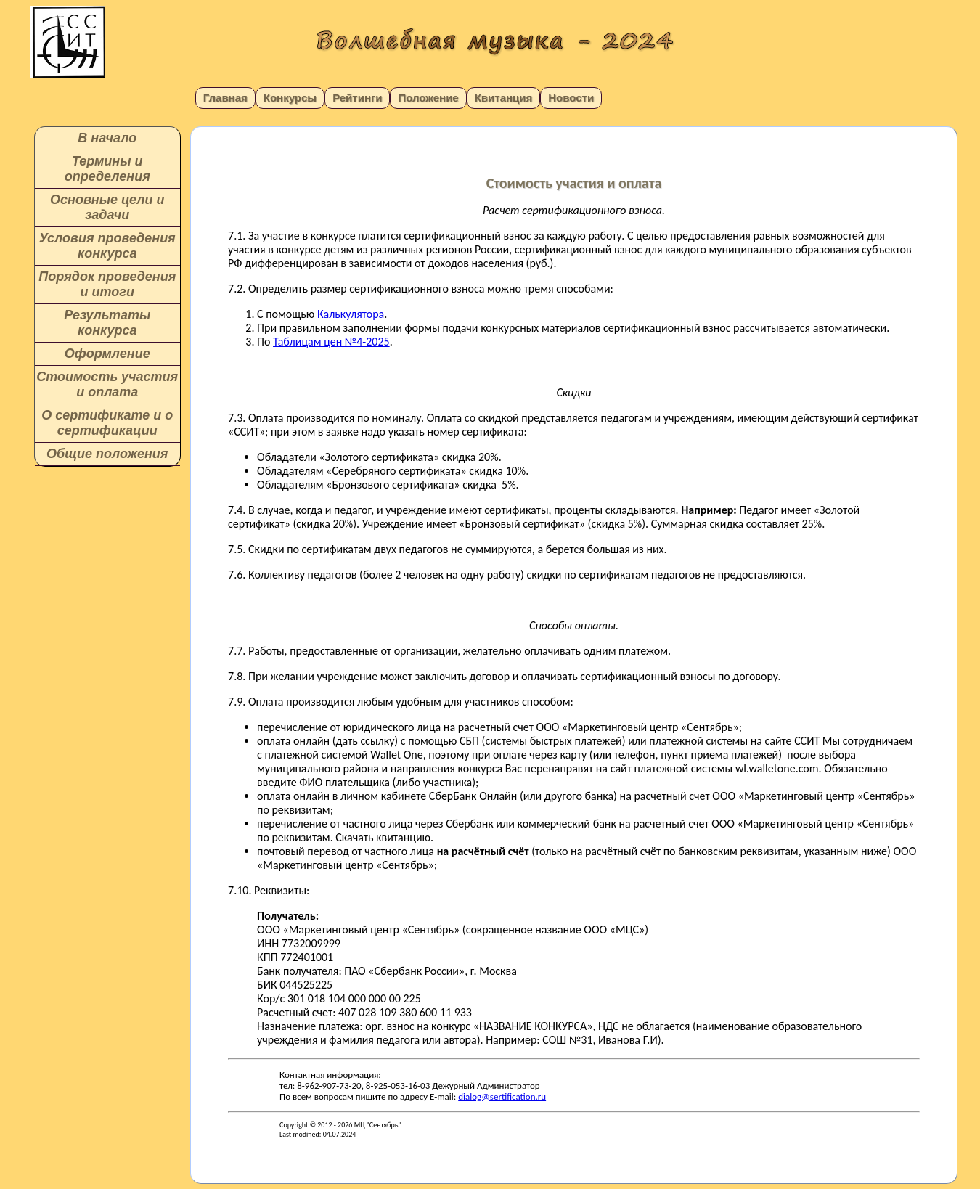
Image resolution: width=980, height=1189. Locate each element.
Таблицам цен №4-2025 (331, 341)
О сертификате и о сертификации (107, 423)
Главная (225, 97)
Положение (428, 97)
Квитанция (504, 97)
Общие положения (107, 453)
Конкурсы (290, 97)
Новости (571, 97)
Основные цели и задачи (107, 207)
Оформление (107, 353)
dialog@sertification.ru (502, 1096)
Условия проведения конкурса (107, 246)
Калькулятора (350, 314)
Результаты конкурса (107, 323)
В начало (107, 138)
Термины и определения (107, 169)
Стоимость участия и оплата (107, 384)
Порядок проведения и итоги (107, 284)
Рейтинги (357, 97)
